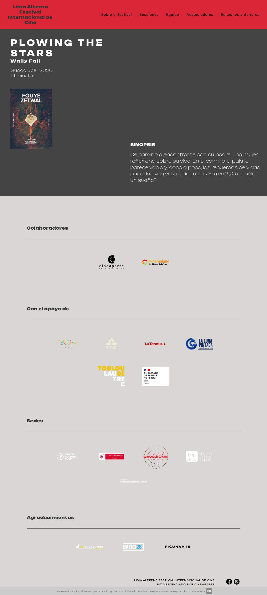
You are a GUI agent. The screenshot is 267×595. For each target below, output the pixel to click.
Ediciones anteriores (240, 14)
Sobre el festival (116, 14)
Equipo (172, 14)
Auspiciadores (200, 14)
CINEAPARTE (204, 584)
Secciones (149, 14)
